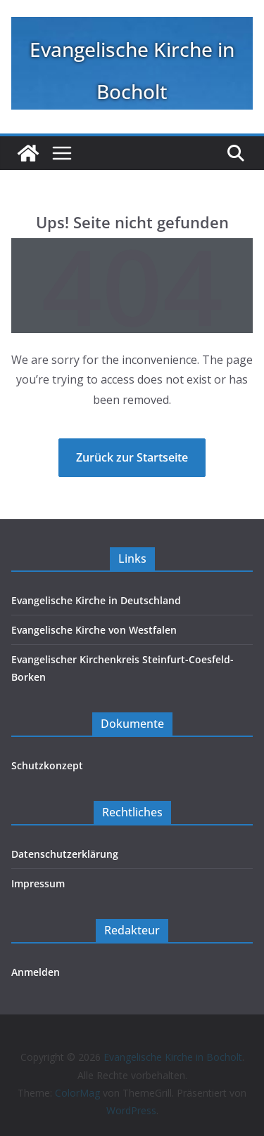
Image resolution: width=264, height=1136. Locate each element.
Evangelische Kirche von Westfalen (94, 629)
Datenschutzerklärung (64, 854)
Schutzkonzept (47, 765)
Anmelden (35, 972)
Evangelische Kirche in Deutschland (96, 600)
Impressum (38, 883)
